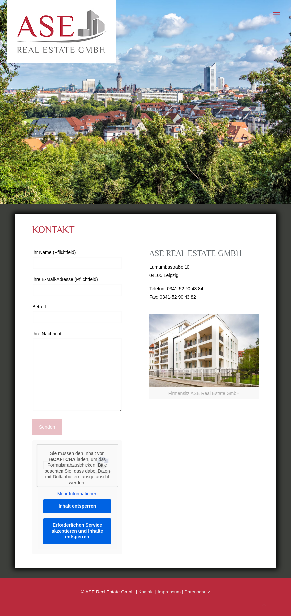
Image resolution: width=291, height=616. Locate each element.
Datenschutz (197, 591)
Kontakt (146, 591)
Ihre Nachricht (77, 371)
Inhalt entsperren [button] (77, 506)
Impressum (169, 591)
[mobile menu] (276, 15)
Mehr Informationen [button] (77, 493)
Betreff (77, 314)
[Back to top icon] (264, 605)
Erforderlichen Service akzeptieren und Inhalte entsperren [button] (77, 530)
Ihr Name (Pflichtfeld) (77, 259)
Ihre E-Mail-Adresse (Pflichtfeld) (77, 287)
